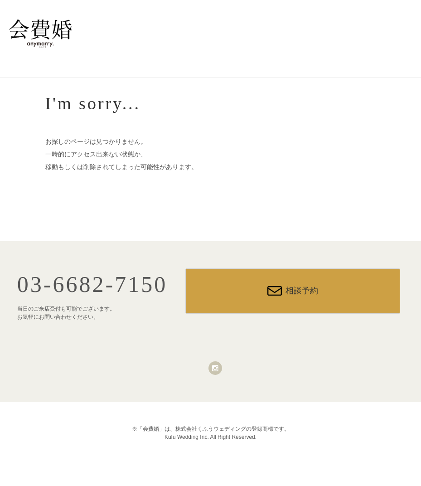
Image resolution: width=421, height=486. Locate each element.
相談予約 (302, 290)
